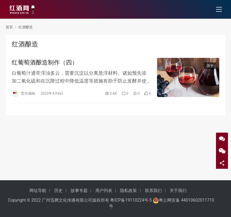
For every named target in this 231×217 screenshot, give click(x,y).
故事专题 (79, 190)
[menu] (219, 9)
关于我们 (178, 190)
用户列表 (103, 190)
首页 (9, 27)
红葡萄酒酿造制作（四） (45, 62)
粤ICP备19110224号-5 (131, 200)
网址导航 (37, 190)
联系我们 (153, 190)
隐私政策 (128, 190)
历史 (210, 66)
